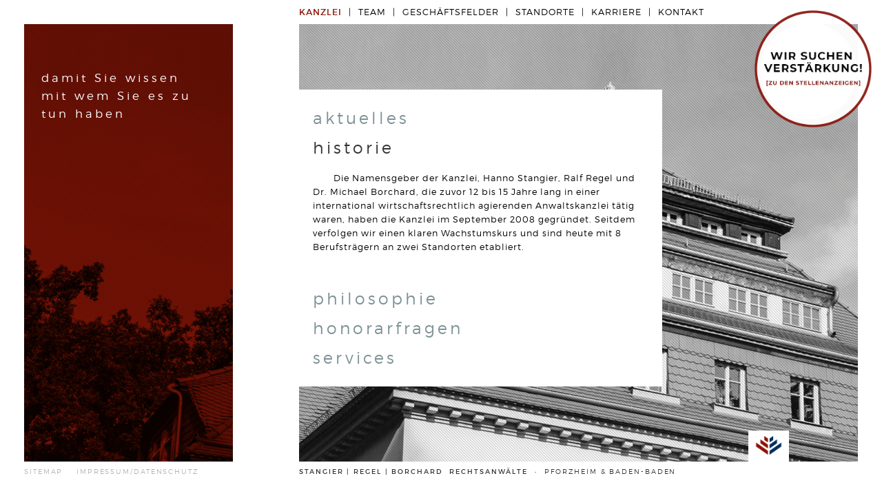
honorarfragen (388, 328)
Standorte (545, 12)
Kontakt (681, 12)
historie (353, 148)
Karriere (616, 12)
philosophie (375, 299)
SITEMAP (43, 471)
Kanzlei (320, 12)
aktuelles (361, 118)
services (355, 358)
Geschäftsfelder (450, 12)
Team (372, 12)
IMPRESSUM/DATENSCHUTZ (137, 471)
